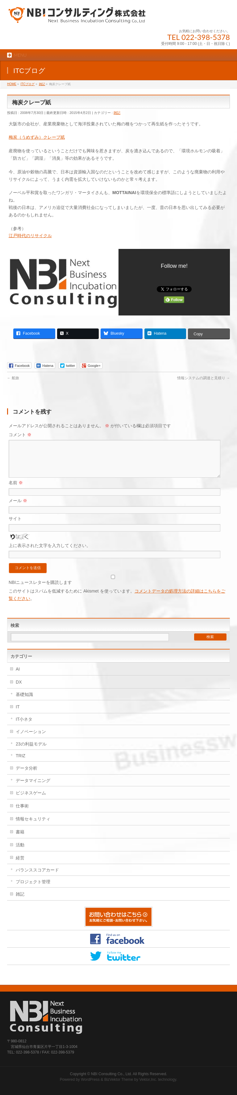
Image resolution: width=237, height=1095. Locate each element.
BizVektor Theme (118, 1079)
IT (17, 714)
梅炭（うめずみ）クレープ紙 (37, 137)
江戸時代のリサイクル (30, 235)
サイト (15, 526)
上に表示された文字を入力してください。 (50, 552)
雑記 (117, 113)
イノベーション (31, 739)
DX (19, 689)
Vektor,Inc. (148, 1079)
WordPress (90, 1079)
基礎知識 (24, 701)
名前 (16, 490)
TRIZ (20, 763)
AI (18, 676)
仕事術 (22, 813)
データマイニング (33, 787)
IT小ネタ (24, 726)
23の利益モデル (31, 751)
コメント (20, 434)
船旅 (13, 378)
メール (18, 508)
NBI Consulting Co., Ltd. (111, 1074)
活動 (20, 852)
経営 (20, 865)
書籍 (20, 839)
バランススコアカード (37, 877)
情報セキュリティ (33, 826)
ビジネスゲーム (31, 800)
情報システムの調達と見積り (203, 378)
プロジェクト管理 (33, 889)
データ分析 (26, 775)
